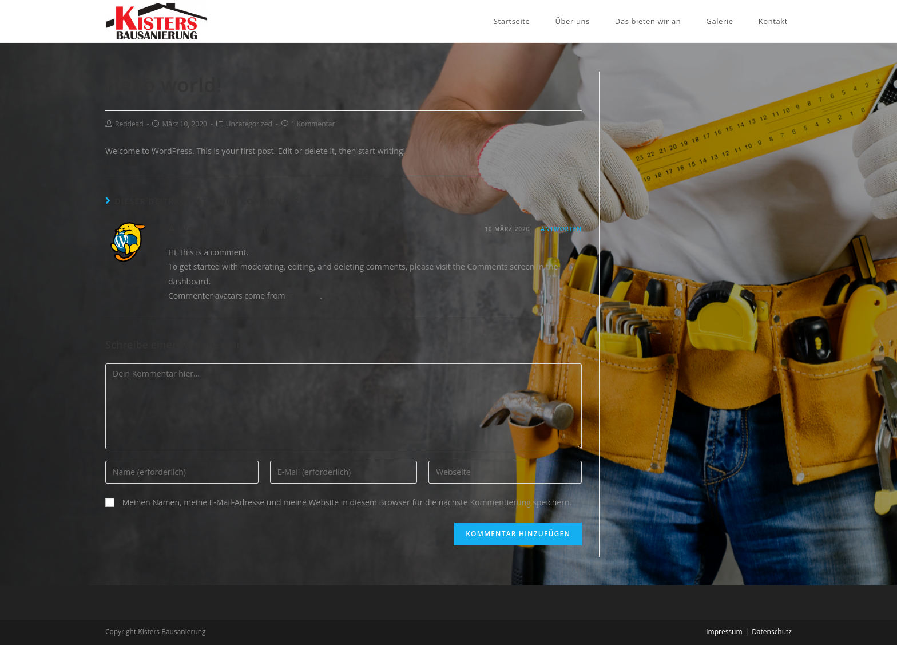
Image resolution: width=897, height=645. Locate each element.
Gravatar (303, 295)
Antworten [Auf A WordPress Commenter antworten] (561, 229)
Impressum (724, 631)
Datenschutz (772, 631)
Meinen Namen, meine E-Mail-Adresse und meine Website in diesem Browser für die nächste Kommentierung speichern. (347, 502)
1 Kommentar (313, 124)
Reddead (129, 124)
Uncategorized (249, 124)
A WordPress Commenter (230, 229)
